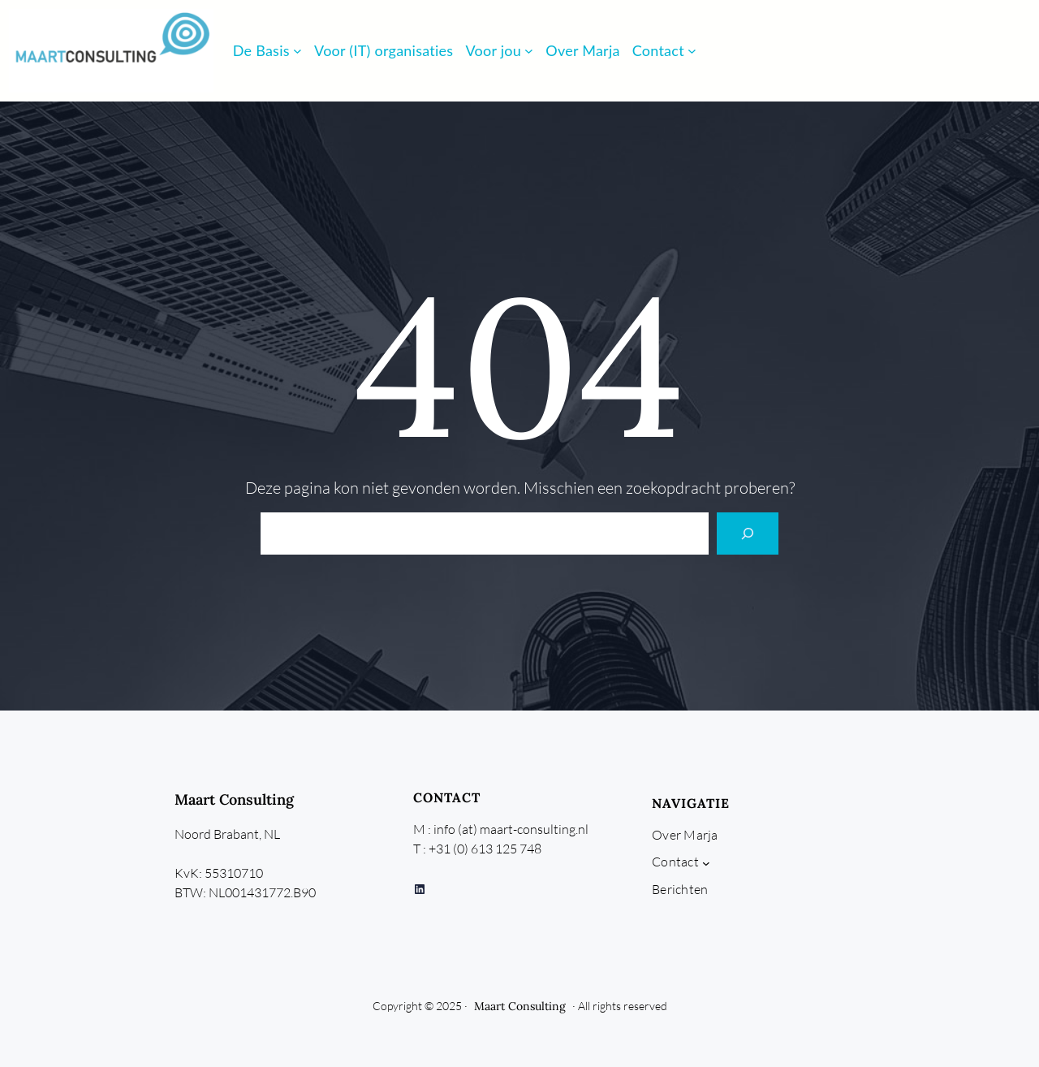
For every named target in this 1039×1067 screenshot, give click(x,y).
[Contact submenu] (692, 50)
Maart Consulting (234, 799)
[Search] (747, 533)
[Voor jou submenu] (528, 50)
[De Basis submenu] (297, 50)
